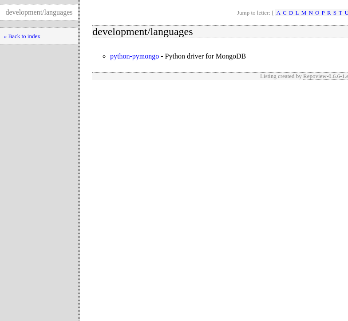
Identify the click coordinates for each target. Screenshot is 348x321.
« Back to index (22, 36)
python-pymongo (134, 56)
